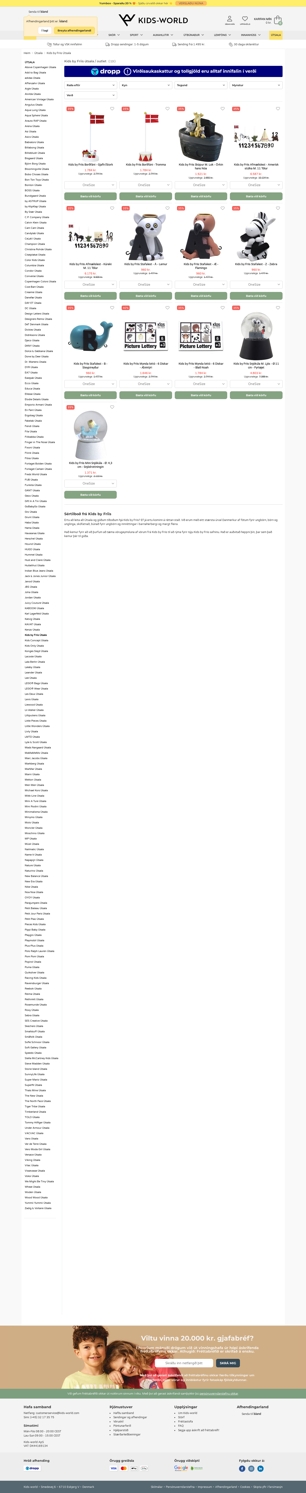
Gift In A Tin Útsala (36, 501)
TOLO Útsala (32, 1117)
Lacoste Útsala (33, 656)
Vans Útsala (31, 1138)
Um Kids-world (187, 1413)
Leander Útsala (33, 672)
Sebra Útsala (32, 1015)
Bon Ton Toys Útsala (37, 179)
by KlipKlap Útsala (35, 206)
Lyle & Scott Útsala (36, 742)
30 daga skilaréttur (244, 44)
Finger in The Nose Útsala (40, 442)
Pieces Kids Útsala (35, 924)
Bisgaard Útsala (34, 158)
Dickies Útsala (33, 329)
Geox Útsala (32, 495)
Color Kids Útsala (35, 260)
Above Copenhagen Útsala (40, 67)
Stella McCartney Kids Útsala (41, 1058)
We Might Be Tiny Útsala (39, 1181)
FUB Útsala (31, 479)
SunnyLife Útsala (34, 1074)
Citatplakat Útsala (35, 254)
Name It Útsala (33, 854)
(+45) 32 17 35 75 (42, 1417)
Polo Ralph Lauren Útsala (39, 951)
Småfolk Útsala (33, 1036)
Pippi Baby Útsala (35, 929)
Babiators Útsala (34, 142)
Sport (136, 35)
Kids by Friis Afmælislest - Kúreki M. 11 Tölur (90, 266)
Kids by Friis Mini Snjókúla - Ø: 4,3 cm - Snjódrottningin (90, 465)
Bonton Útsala (33, 185)
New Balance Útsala (36, 876)
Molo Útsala (32, 822)
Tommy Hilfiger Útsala (37, 1122)
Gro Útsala (31, 511)
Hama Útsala (32, 528)
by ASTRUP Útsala (35, 201)
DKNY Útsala (32, 345)
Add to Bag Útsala (35, 72)
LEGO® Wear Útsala (36, 688)
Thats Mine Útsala (35, 1090)
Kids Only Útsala (34, 645)
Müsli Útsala (32, 844)
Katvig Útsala (32, 619)
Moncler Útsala (33, 828)
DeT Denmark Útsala (36, 324)
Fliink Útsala (32, 453)
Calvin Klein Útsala (35, 222)
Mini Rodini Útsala (35, 806)
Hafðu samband (123, 1413)
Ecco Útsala (31, 383)
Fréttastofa (185, 1421)
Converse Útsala (34, 276)
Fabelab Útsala (33, 420)
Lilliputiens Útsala (35, 715)
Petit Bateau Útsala (36, 908)
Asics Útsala (32, 136)
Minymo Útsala (33, 817)
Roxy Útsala (32, 1010)
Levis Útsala (31, 699)
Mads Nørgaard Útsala (38, 747)
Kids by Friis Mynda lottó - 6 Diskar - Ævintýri (145, 365)
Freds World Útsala (36, 474)
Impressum (205, 1487)
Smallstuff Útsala (35, 1031)
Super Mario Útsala (36, 1079)
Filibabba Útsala (34, 436)
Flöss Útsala (32, 458)
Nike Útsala (31, 886)
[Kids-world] (153, 20)
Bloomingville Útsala (37, 169)
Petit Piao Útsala (34, 919)
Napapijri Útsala (34, 860)
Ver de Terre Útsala (35, 1144)
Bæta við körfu (90, 196)
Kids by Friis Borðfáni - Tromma (146, 164)
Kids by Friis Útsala (59, 53)
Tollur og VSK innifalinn (64, 44)
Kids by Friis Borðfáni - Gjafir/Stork (90, 164)
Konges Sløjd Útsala (36, 651)
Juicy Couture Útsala (37, 603)
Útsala (276, 35)
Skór (114, 35)
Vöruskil (118, 1421)
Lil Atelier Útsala (34, 710)
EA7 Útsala (31, 372)
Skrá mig (228, 1363)
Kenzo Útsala (32, 629)
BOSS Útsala (32, 190)
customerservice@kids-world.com (57, 1413)
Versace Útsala (33, 1154)
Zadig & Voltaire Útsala (38, 1208)
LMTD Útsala (32, 736)
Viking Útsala (32, 1160)
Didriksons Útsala (35, 335)
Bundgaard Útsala (35, 195)
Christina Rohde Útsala (38, 249)
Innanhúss (251, 35)
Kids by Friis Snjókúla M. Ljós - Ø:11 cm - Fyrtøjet (256, 365)
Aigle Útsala (32, 88)
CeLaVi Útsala (33, 238)
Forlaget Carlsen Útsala (38, 469)
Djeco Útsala (32, 340)
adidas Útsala (32, 78)
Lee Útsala (31, 678)
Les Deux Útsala (34, 694)
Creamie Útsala (33, 292)
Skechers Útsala (34, 1026)
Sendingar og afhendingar (130, 1417)
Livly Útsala (31, 731)
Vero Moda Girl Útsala (37, 1149)
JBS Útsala (31, 586)
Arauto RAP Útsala (35, 120)
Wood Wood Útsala (36, 1197)
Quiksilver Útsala (34, 972)
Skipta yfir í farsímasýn (268, 1487)
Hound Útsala (33, 544)
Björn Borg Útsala (35, 163)
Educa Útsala (32, 388)
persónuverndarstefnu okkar (219, 1393)
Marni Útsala (32, 774)
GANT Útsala (32, 490)
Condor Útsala (33, 270)
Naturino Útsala (34, 870)
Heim (27, 53)
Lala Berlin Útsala (35, 661)
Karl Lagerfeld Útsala (37, 613)
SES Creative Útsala (36, 1020)
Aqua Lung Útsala (35, 110)
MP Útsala (31, 838)
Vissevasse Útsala (35, 1170)
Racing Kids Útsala (35, 978)
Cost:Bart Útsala (34, 286)
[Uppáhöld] (112, 108)
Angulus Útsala (33, 104)
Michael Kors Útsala (36, 790)
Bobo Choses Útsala (36, 174)
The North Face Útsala (38, 1101)
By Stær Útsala (33, 211)
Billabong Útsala (34, 147)
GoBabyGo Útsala (35, 506)
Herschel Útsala (34, 538)
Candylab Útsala (34, 233)
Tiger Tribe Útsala (35, 1106)
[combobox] (90, 185)
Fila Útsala (31, 431)
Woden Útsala (33, 1192)
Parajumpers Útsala (36, 903)
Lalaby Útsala (32, 667)
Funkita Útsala (33, 485)
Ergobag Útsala (34, 415)
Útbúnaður (193, 35)
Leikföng (222, 35)
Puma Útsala (32, 967)
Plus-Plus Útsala (34, 945)
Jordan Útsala (33, 597)
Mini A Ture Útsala (35, 801)
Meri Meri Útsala (34, 785)
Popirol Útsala (33, 961)
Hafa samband (37, 1407)
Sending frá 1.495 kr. (188, 44)
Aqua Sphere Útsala (36, 115)
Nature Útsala (33, 865)
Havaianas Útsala (34, 533)
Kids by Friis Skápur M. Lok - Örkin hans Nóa (201, 166)
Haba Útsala (32, 522)
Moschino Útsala (34, 833)
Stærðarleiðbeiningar (127, 1434)
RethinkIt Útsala (34, 999)
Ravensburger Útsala (37, 983)
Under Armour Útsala (37, 1128)
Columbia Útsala (34, 265)
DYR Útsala (31, 367)
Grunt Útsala (32, 517)
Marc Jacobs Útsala (36, 758)
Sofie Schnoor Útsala (37, 1042)
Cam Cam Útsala (34, 228)
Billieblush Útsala (35, 153)
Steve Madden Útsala (37, 1063)
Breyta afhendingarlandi (74, 30)
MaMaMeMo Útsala (36, 753)
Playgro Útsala (33, 935)
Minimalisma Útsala (36, 811)
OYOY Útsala (32, 897)
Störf (181, 1417)
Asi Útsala (30, 131)
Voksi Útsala (32, 1176)
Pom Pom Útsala (34, 956)
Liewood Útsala (34, 704)
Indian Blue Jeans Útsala (39, 570)
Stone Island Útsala (36, 1069)
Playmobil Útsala (34, 940)
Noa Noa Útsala (34, 892)
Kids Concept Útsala (36, 640)
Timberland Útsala (35, 1111)
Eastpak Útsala (33, 378)
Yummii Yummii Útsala (38, 1202)
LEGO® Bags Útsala (36, 683)
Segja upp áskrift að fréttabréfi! (198, 1430)
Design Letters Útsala (37, 313)
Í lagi (45, 30)
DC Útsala (30, 308)
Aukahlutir (163, 35)
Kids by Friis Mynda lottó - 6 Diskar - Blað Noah (201, 365)
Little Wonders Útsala (37, 726)
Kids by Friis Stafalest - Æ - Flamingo (201, 266)
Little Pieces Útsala (35, 720)
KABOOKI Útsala (34, 608)
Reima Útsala (32, 994)
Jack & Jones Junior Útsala (40, 576)
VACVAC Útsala (34, 1133)
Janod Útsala (32, 581)
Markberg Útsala (34, 763)
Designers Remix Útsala (38, 319)
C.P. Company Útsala (37, 217)
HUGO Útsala (32, 549)
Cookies (245, 1487)
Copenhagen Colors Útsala (40, 281)
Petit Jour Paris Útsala (37, 913)
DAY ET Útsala (33, 303)
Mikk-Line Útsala (34, 795)
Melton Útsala (33, 779)
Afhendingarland (226, 1487)
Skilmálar (157, 1487)
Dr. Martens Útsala (35, 361)
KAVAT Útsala (33, 624)
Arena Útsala (32, 126)
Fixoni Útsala (32, 447)
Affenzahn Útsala (35, 83)
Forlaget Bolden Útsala (38, 463)
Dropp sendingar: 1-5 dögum (127, 44)
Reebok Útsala (33, 988)
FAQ (181, 1425)
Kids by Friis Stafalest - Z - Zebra (256, 264)
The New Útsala (34, 1095)
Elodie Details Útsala (36, 399)
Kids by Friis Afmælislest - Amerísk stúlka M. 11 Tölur (256, 166)
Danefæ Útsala (33, 297)
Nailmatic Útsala (34, 849)
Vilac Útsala (31, 1165)
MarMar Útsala (33, 769)
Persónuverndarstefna (180, 1487)
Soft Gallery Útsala (35, 1047)
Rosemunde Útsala (36, 1004)
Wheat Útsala (32, 1186)
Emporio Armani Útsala (38, 404)
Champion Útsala (35, 244)
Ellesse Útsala (32, 394)
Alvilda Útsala (33, 94)
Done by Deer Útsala (36, 356)
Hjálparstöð (120, 1430)
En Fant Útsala (33, 410)
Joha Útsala (31, 592)
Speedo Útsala (33, 1053)
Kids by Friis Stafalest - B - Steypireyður (90, 365)
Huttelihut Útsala (34, 565)
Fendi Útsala (32, 426)
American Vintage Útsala (39, 99)
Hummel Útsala (33, 554)
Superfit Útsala (33, 1085)
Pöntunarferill (122, 1425)
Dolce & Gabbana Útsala (39, 351)
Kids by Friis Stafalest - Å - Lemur (145, 264)
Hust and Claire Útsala (37, 560)
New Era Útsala (33, 881)
